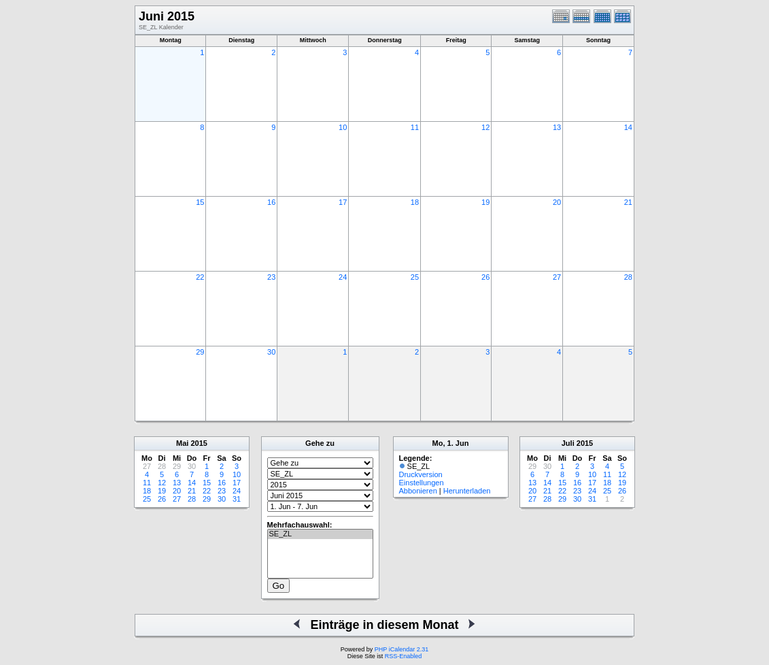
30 (271, 352)
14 (628, 127)
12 (485, 127)
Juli (568, 443)
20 (557, 202)
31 (237, 499)
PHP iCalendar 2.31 (401, 649)
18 (415, 202)
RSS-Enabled (403, 656)
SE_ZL (320, 534)
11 (415, 127)
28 (628, 277)
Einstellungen (421, 483)
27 (557, 277)
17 (343, 202)
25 (415, 277)
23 (271, 277)
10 (343, 127)
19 (485, 202)
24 (343, 277)
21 (628, 202)
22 (200, 277)
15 (200, 202)
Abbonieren (418, 491)
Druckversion (421, 474)
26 (485, 277)
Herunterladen (467, 491)
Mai (182, 443)
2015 (198, 443)
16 (271, 202)
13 (557, 127)
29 (200, 352)
